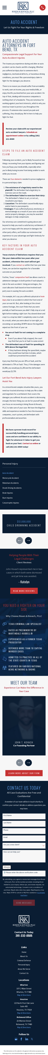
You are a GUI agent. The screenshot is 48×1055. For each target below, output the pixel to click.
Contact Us (24, 973)
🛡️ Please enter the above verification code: (20, 872)
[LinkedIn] (26, 1039)
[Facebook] (21, 1039)
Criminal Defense (24, 960)
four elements (16, 179)
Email (5, 837)
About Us (24, 956)
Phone (5, 830)
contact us (20, 265)
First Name (7, 815)
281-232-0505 (24, 935)
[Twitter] (32, 1039)
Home (24, 952)
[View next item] (28, 540)
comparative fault (22, 277)
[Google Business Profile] (16, 1039)
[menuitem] (24, 473)
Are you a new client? (11, 845)
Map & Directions (24, 995)
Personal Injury (24, 964)
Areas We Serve (24, 969)
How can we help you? (11, 852)
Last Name (7, 823)
